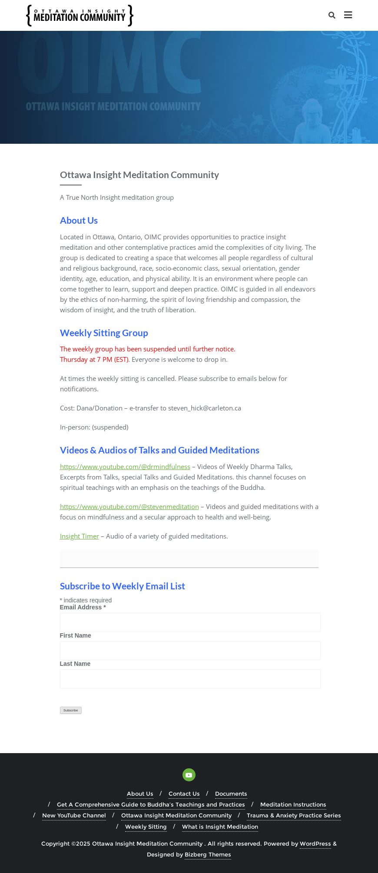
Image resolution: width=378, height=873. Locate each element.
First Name (75, 635)
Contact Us (184, 793)
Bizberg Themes (208, 854)
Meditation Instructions (293, 804)
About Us (140, 793)
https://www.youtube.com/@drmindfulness (125, 466)
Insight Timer (79, 536)
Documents (231, 793)
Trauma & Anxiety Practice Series (294, 815)
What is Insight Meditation (220, 826)
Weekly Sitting (146, 826)
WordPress (315, 843)
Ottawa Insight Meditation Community (176, 815)
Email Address (83, 607)
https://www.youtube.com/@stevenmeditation (129, 506)
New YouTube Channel (74, 815)
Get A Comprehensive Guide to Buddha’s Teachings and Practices (151, 804)
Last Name (75, 663)
